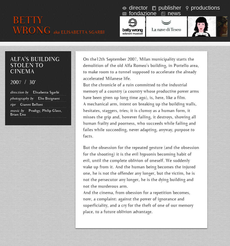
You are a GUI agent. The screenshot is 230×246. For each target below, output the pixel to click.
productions (203, 8)
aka (79, 32)
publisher (166, 8)
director (135, 8)
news (171, 13)
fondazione (139, 13)
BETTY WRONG (32, 25)
